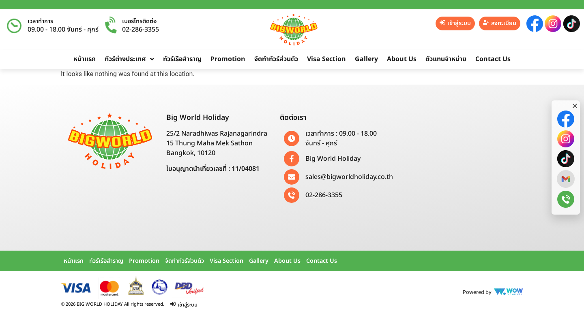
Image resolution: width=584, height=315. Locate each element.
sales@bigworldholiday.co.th (349, 177)
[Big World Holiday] (291, 158)
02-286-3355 (140, 29)
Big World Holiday (333, 159)
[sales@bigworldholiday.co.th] (291, 177)
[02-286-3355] (291, 195)
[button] (575, 106)
